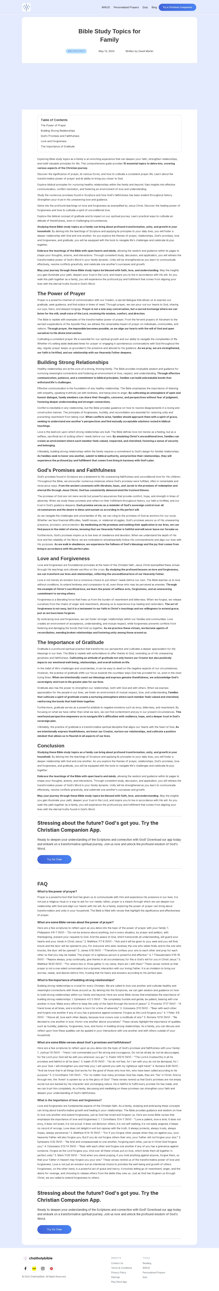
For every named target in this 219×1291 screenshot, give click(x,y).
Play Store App (119, 1281)
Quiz (145, 7)
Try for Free (54, 859)
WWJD (106, 7)
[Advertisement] (110, 86)
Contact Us (117, 1263)
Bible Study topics (76, 51)
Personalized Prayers (126, 7)
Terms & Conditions (121, 1267)
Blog (154, 7)
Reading (147, 1263)
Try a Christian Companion (177, 7)
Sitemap (115, 1277)
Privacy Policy (118, 1272)
